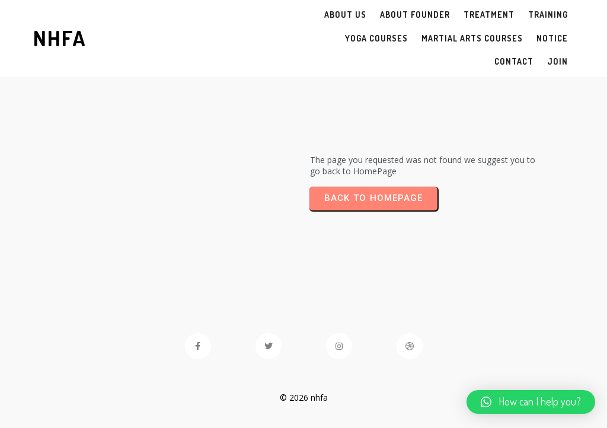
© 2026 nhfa (304, 397)
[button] (531, 402)
